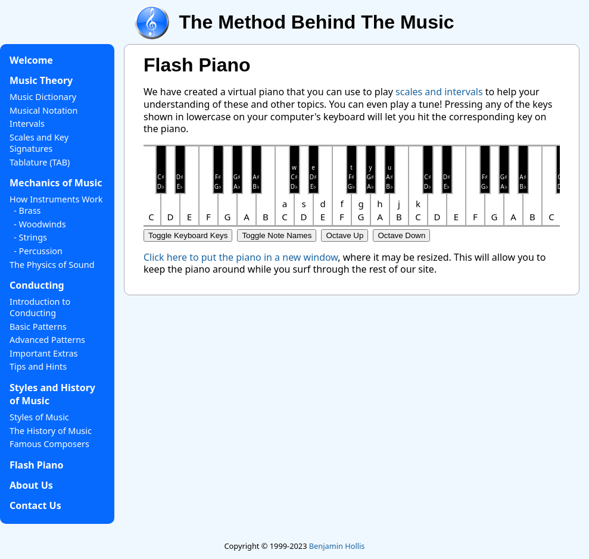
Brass (30, 210)
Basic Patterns (38, 326)
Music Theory (41, 80)
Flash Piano (36, 464)
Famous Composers (49, 443)
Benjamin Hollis (337, 546)
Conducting (37, 285)
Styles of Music (39, 417)
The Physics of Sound (52, 264)
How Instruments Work (56, 199)
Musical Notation (43, 110)
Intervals (27, 123)
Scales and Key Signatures (39, 143)
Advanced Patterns (47, 339)
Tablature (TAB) (40, 162)
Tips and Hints (38, 366)
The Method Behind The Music (316, 22)
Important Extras (43, 353)
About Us (31, 485)
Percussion (41, 251)
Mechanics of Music (56, 182)
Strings (33, 237)
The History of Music (51, 430)
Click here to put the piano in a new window (241, 257)
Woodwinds (42, 224)
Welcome (31, 60)
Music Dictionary (43, 96)
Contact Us (35, 505)
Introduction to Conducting (40, 307)
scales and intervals (438, 91)
